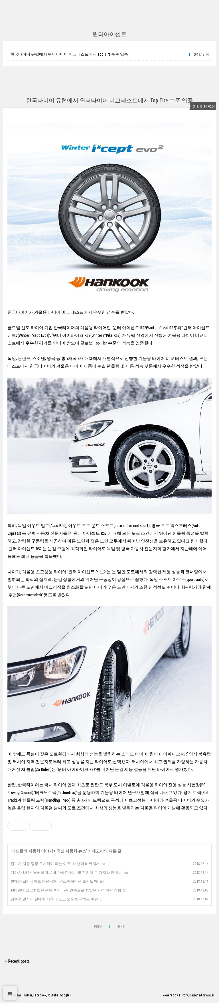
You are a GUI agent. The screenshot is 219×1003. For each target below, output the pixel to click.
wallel (210, 995)
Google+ (65, 995)
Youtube (53, 995)
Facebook (39, 995)
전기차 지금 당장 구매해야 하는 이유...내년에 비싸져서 (55, 864)
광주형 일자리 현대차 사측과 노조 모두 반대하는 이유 (54, 899)
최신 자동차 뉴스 (71, 851)
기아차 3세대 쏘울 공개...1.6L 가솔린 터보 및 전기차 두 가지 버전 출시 (67, 872)
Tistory (183, 995)
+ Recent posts (17, 961)
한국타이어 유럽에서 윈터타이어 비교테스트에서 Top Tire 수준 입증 (69, 54)
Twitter (27, 995)
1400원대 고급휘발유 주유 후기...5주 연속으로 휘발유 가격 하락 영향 (66, 890)
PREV (98, 926)
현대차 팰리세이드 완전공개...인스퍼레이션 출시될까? (54, 881)
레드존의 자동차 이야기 (32, 851)
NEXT (121, 926)
